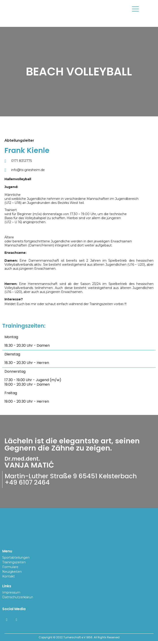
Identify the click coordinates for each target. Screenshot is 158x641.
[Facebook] (6, 619)
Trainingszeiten (14, 562)
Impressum (11, 592)
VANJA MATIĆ (29, 465)
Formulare (10, 567)
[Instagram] (16, 619)
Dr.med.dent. (22, 458)
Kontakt (8, 576)
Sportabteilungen (16, 558)
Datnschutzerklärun (17, 597)
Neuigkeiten (12, 572)
